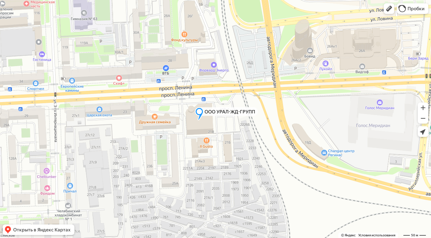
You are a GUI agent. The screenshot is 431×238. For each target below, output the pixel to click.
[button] (389, 8)
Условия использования (376, 235)
